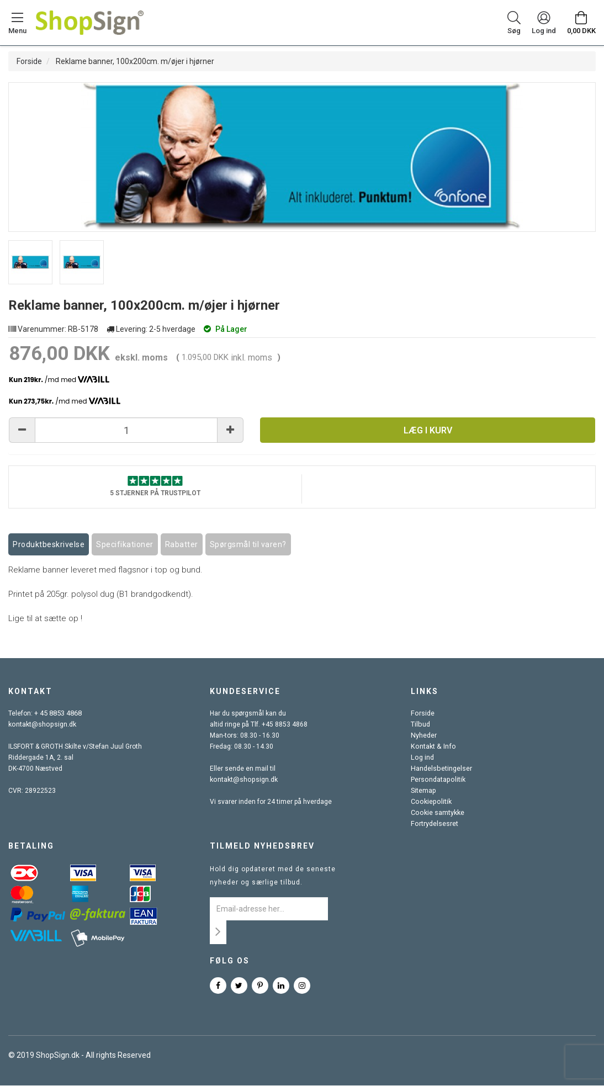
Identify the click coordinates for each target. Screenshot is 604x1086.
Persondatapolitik (437, 780)
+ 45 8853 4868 (58, 714)
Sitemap (423, 791)
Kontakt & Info (432, 747)
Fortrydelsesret (434, 824)
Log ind (422, 758)
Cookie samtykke (437, 813)
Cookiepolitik (430, 802)
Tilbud (420, 725)
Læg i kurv (428, 430)
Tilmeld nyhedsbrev (262, 846)
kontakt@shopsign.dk (41, 725)
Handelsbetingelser (440, 769)
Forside (29, 61)
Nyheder (423, 736)
